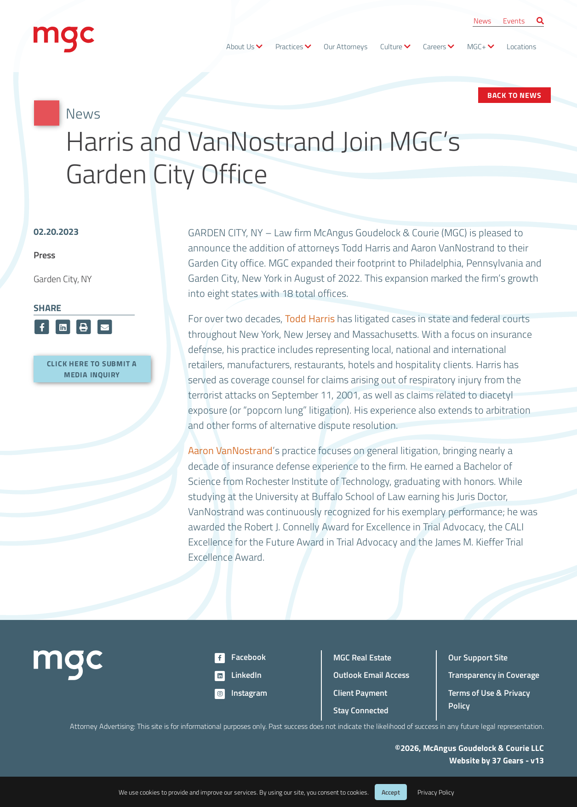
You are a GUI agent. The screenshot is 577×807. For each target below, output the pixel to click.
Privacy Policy (435, 792)
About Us (240, 46)
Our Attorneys (345, 46)
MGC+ (476, 46)
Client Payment (360, 692)
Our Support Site (478, 657)
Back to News (514, 95)
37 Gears (508, 760)
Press (44, 254)
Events (514, 20)
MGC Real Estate (362, 657)
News (482, 20)
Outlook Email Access (371, 674)
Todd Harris (310, 318)
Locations (521, 46)
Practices (289, 46)
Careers (434, 46)
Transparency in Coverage (493, 674)
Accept (391, 792)
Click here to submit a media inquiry (92, 369)
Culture (391, 46)
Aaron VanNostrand (230, 450)
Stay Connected (360, 710)
